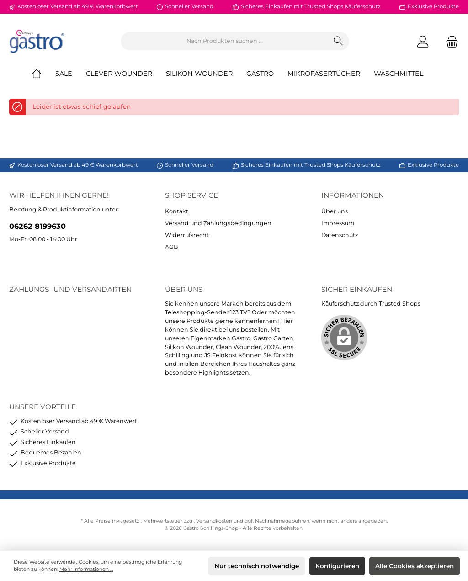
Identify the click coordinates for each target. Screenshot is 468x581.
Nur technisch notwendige (256, 566)
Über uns (334, 211)
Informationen (352, 195)
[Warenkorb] (449, 41)
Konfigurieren (337, 566)
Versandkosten (214, 521)
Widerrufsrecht (187, 235)
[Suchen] (338, 41)
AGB (171, 246)
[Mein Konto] (422, 41)
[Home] (43, 73)
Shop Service (191, 195)
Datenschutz (339, 235)
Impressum (337, 223)
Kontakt (176, 211)
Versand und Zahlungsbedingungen (218, 223)
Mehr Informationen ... (86, 569)
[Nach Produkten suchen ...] (224, 41)
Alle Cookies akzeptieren (414, 566)
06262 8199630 (37, 226)
